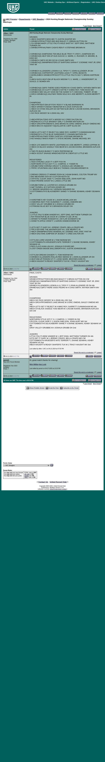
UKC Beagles (38, 19)
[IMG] (26, 477)
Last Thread (88, 26)
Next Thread (97, 26)
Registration (85, 2)
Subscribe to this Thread (71, 388)
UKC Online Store (98, 2)
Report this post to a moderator (84, 265)
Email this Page (54, 388)
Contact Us (43, 482)
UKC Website (49, 2)
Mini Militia (34, 364)
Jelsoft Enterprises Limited (58, 489)
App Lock (42, 364)
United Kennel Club (58, 482)
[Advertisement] (51, 426)
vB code (27, 474)
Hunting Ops (60, 2)
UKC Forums (11, 19)
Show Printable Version (37, 388)
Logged (99, 265)
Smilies (26, 476)
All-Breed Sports (73, 2)
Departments (24, 19)
